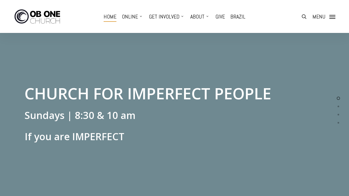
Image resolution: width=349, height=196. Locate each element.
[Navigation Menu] (323, 16)
